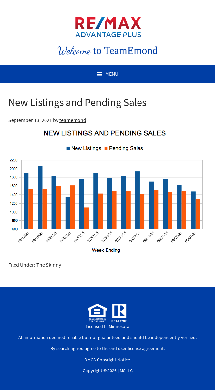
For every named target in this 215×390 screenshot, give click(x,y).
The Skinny (48, 264)
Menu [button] (111, 73)
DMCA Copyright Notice (107, 360)
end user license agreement (136, 348)
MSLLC (126, 370)
